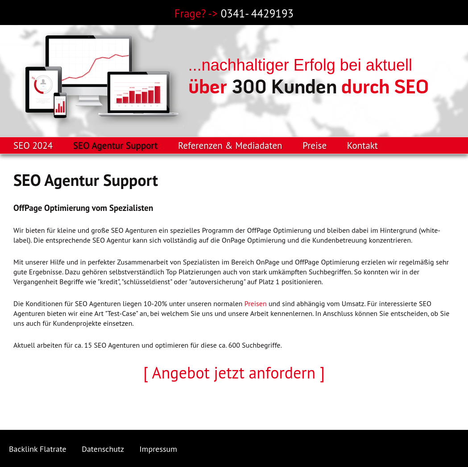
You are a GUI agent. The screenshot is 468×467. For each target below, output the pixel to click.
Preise (314, 145)
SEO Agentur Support (115, 145)
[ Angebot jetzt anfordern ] (234, 372)
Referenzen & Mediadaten (230, 145)
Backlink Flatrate (37, 449)
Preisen (255, 303)
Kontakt (362, 145)
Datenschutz (103, 449)
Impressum (158, 449)
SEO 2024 (33, 145)
